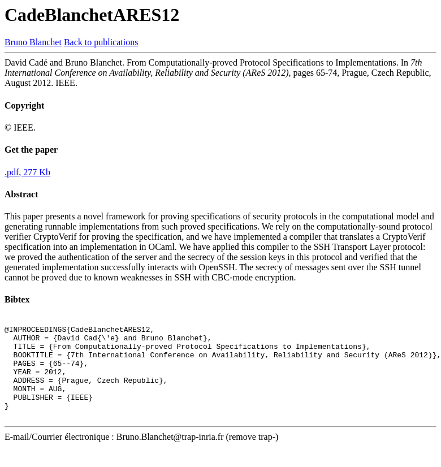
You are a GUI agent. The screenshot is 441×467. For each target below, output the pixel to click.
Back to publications (101, 42)
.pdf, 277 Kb (27, 172)
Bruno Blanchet (33, 42)
